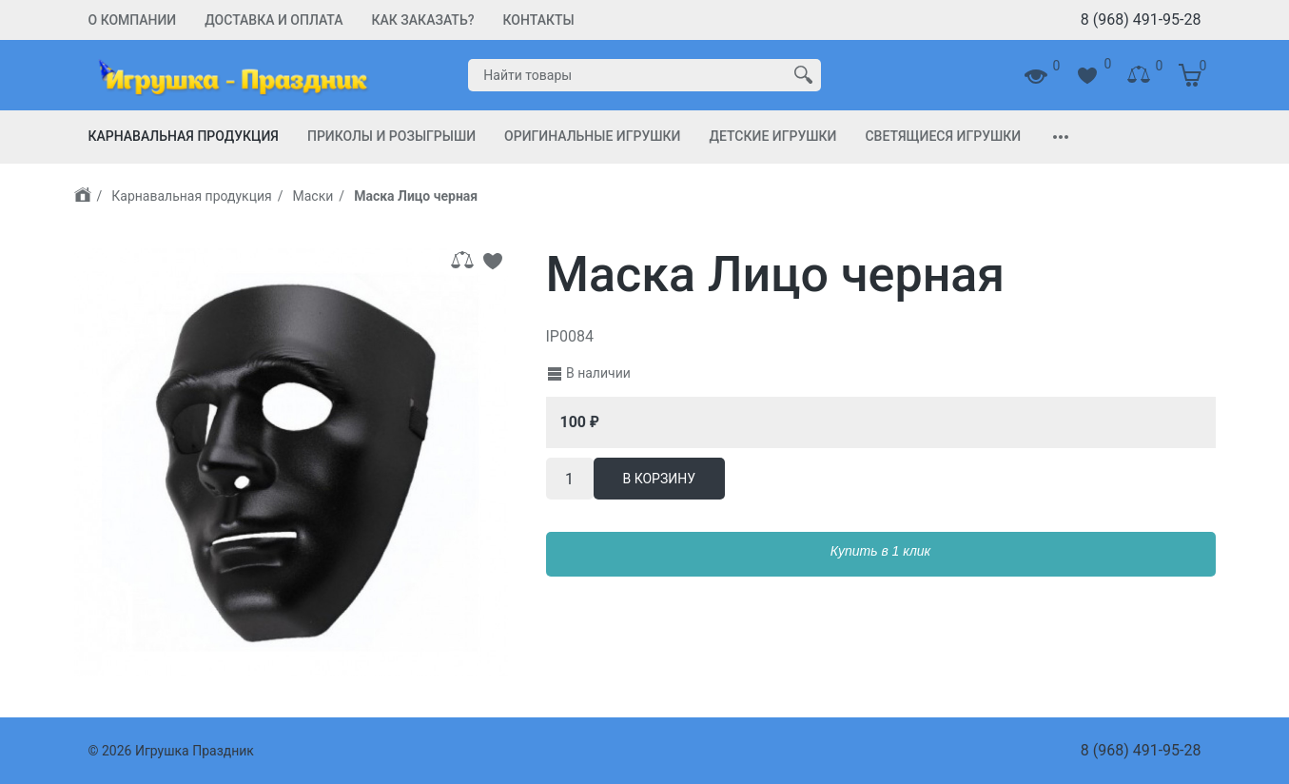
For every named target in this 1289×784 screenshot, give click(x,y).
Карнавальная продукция (183, 136)
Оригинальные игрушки (592, 136)
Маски (313, 196)
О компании (132, 20)
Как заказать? (423, 20)
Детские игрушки (772, 136)
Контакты (539, 20)
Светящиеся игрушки (943, 136)
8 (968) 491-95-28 (1141, 19)
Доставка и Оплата (273, 20)
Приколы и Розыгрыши (391, 136)
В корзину (659, 478)
